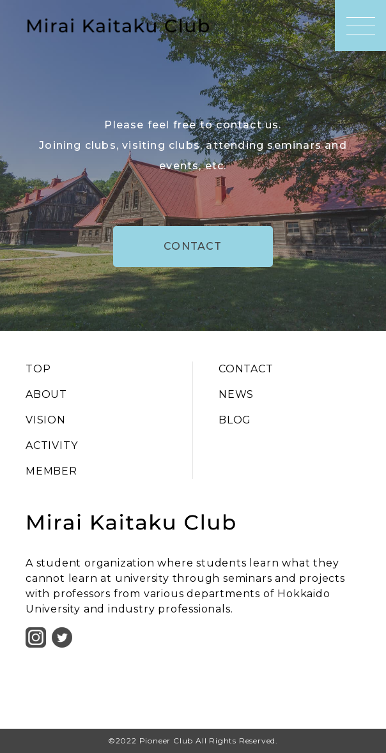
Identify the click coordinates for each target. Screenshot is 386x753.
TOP (38, 369)
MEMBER (51, 471)
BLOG (235, 420)
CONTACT (193, 246)
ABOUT (46, 394)
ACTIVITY (51, 445)
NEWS (236, 394)
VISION (46, 420)
